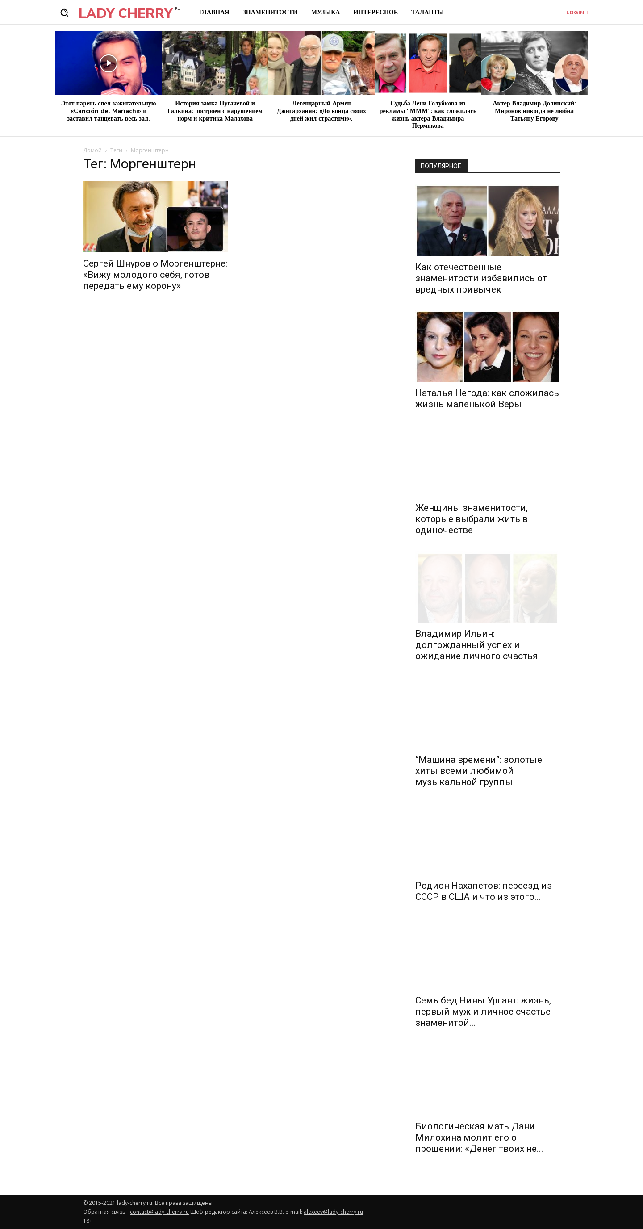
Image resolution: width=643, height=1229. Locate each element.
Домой (92, 150)
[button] (64, 12)
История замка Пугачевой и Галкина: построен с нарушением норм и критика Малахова (215, 111)
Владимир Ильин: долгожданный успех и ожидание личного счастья (476, 644)
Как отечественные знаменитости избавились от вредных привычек (481, 278)
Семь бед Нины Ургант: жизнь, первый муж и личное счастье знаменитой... (483, 1011)
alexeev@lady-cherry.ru (333, 1212)
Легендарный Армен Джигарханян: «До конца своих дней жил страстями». (321, 111)
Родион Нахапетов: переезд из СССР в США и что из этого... (483, 891)
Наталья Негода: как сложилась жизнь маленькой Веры (487, 399)
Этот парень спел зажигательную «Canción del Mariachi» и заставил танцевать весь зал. (108, 111)
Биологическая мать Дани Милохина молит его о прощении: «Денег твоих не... (479, 1137)
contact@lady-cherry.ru (159, 1212)
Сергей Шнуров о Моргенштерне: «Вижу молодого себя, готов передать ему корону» (155, 274)
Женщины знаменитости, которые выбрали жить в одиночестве (471, 518)
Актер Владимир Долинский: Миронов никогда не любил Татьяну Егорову (534, 111)
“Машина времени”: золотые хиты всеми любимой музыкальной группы (478, 770)
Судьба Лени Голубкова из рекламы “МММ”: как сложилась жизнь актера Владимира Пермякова (428, 114)
